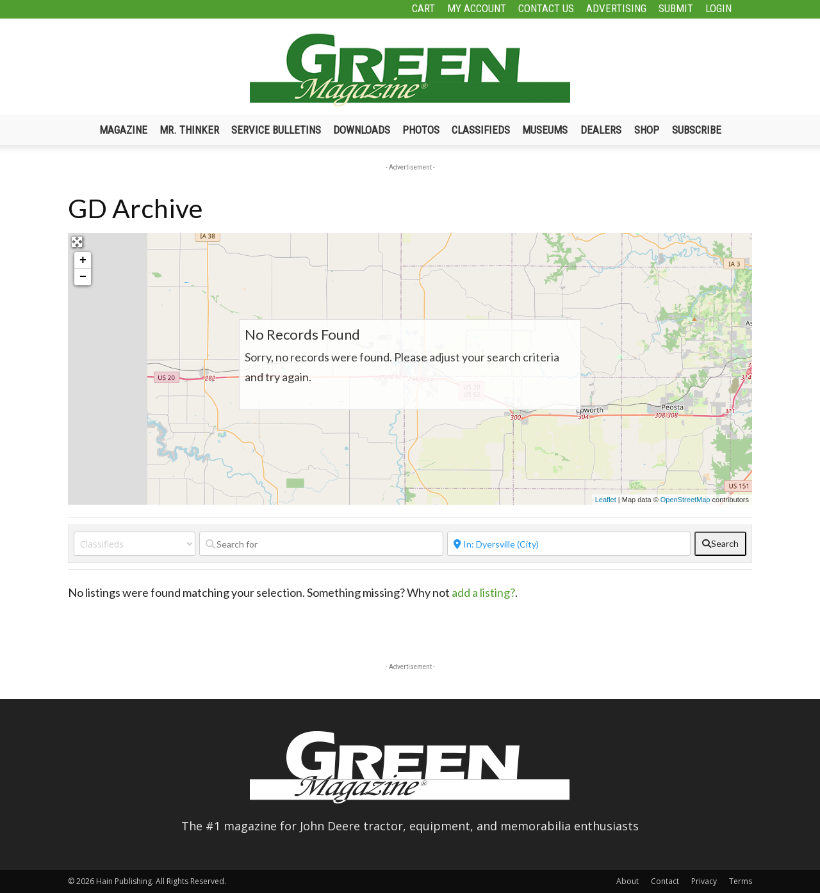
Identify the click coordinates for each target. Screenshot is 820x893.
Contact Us (546, 8)
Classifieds (481, 129)
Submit (676, 8)
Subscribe (696, 129)
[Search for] (321, 544)
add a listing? (483, 592)
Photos (420, 129)
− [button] (82, 277)
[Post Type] (134, 544)
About (627, 881)
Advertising (616, 8)
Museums (545, 129)
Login (718, 8)
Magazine (123, 129)
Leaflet (605, 499)
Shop (646, 129)
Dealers (600, 129)
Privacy (704, 881)
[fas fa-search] (720, 544)
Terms (740, 881)
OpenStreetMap (685, 499)
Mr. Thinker (189, 129)
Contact (665, 881)
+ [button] (82, 260)
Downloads (361, 129)
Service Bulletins (276, 129)
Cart (423, 8)
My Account (476, 8)
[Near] (569, 544)
